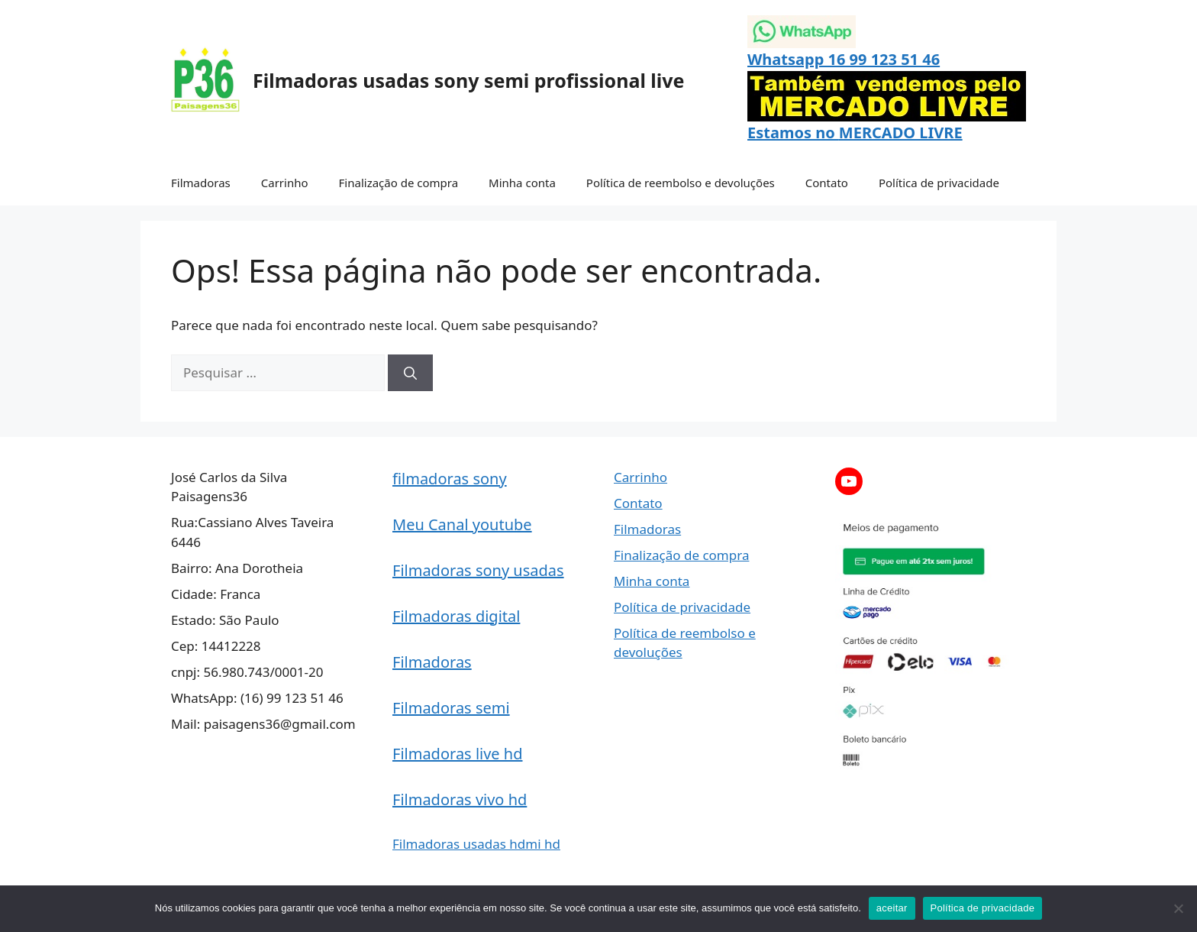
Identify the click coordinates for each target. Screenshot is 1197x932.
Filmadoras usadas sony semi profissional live (468, 80)
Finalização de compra (399, 182)
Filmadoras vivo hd (459, 799)
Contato (826, 182)
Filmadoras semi (451, 707)
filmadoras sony (449, 478)
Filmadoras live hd (457, 753)
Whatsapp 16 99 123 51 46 (843, 59)
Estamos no (793, 132)
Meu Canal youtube (462, 524)
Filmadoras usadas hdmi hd (476, 844)
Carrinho (284, 182)
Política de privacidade (939, 182)
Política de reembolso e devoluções (680, 182)
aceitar (892, 908)
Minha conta (522, 182)
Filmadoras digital (456, 616)
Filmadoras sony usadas (478, 570)
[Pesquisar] (410, 372)
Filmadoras (201, 182)
